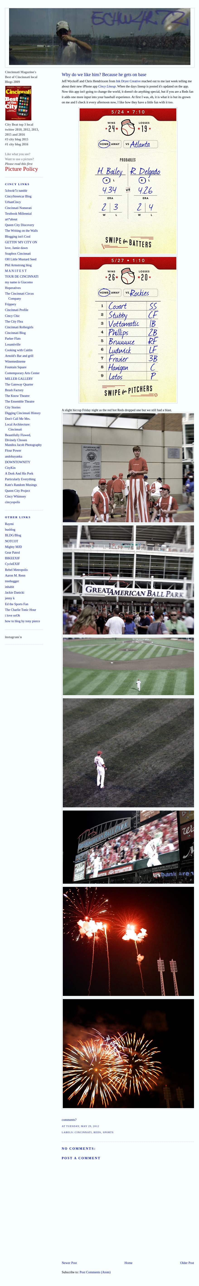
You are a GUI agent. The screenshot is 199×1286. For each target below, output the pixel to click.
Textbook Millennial (18, 213)
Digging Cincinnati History (23, 413)
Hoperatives (13, 288)
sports (108, 1132)
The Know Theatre (17, 396)
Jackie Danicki (14, 592)
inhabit (9, 587)
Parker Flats (13, 338)
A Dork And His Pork (19, 473)
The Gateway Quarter (19, 384)
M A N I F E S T (16, 271)
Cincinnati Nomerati (18, 208)
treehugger (12, 581)
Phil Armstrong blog (18, 265)
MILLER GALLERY (19, 379)
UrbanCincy (13, 202)
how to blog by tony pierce (22, 621)
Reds (97, 1132)
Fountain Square (16, 367)
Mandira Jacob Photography (23, 445)
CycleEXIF (12, 564)
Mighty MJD (13, 547)
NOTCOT (11, 541)
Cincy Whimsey (15, 496)
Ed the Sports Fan (16, 604)
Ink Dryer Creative (128, 81)
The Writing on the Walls (21, 230)
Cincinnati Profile (16, 310)
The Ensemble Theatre (19, 401)
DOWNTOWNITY (17, 462)
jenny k (10, 598)
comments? (69, 1120)
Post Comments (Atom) (95, 1272)
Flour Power (13, 450)
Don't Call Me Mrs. (17, 418)
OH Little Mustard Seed (20, 259)
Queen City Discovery (19, 225)
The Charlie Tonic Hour (20, 610)
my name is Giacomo (19, 282)
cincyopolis (12, 502)
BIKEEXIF (12, 558)
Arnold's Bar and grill (19, 356)
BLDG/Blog (13, 535)
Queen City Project (17, 491)
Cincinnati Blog (15, 333)
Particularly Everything (20, 479)
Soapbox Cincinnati (18, 253)
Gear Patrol (12, 552)
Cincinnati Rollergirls (19, 327)
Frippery (10, 304)
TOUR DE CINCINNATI (22, 276)
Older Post (187, 1263)
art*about (11, 219)
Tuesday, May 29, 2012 (82, 1126)
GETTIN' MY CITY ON (21, 242)
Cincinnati (83, 1132)
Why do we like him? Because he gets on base (104, 74)
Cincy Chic (12, 316)
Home (128, 1263)
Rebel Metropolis (16, 570)
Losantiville (13, 344)
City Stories (12, 407)
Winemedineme (15, 361)
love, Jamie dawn (16, 248)
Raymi (9, 524)
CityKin (10, 468)
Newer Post (69, 1263)
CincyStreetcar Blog (18, 196)
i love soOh (12, 615)
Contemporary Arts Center (22, 373)
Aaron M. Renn (15, 575)
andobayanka (13, 456)
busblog (10, 529)
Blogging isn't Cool (17, 236)
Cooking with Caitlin (19, 350)
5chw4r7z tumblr (16, 190)
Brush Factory (14, 390)
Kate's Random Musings (21, 485)
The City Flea (14, 321)
